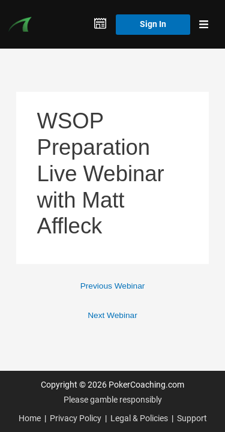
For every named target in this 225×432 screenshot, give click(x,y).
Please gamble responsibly (113, 399)
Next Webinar (112, 315)
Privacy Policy (75, 418)
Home (30, 418)
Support (192, 418)
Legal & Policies (139, 418)
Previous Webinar (112, 285)
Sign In (153, 24)
